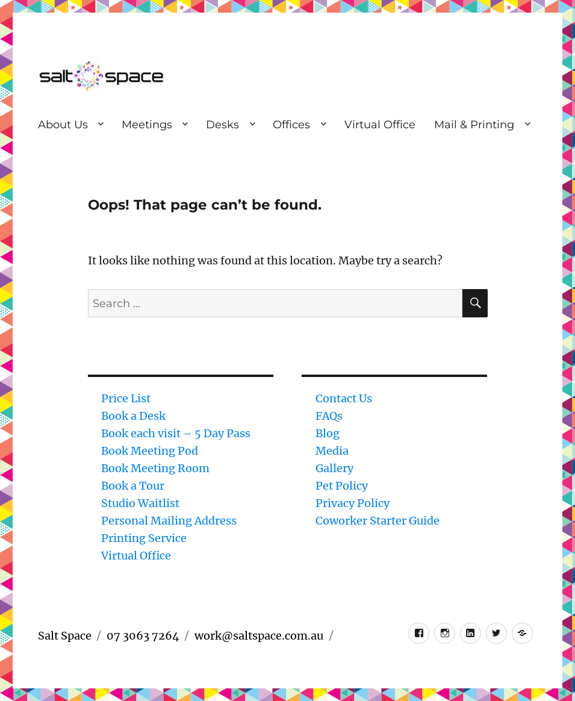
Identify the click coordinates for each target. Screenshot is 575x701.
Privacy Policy (352, 503)
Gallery (334, 468)
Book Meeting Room (155, 468)
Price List (126, 398)
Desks (222, 124)
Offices (291, 124)
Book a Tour (132, 486)
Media (332, 451)
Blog (327, 433)
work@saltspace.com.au (258, 636)
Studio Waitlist (140, 503)
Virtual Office (379, 124)
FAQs (329, 416)
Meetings (147, 124)
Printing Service (144, 538)
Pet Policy (341, 486)
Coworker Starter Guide (377, 521)
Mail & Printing (474, 124)
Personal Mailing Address (169, 521)
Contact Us (343, 398)
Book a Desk (133, 416)
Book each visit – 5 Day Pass (175, 433)
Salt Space (65, 636)
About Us (63, 124)
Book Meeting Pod (149, 451)
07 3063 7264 (143, 636)
